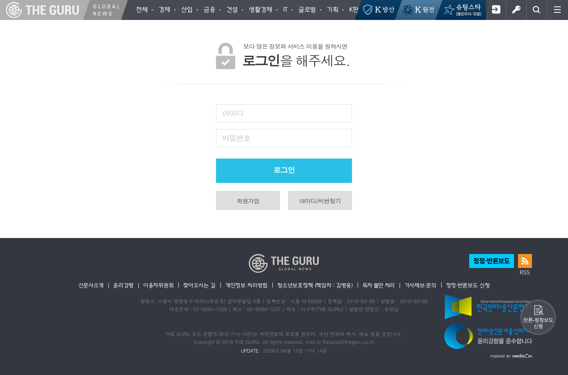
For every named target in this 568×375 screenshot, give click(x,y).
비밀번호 (236, 137)
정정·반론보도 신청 (468, 285)
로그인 (516, 10)
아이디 (233, 113)
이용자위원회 (158, 285)
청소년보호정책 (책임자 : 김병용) (315, 285)
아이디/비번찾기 (320, 200)
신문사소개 (91, 285)
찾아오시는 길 (199, 285)
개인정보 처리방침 (246, 285)
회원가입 (496, 10)
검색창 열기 (536, 10)
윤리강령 (123, 285)
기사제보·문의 (420, 285)
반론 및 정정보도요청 (538, 317)
